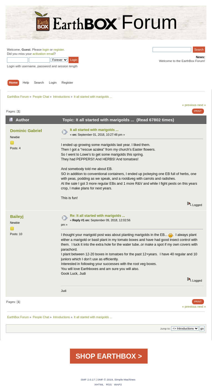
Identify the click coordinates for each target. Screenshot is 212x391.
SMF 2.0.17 (88, 379)
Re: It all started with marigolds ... (97, 216)
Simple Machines (124, 379)
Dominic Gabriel (26, 130)
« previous (189, 105)
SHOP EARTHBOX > (108, 356)
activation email (43, 53)
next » (201, 105)
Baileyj (16, 216)
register (59, 49)
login (45, 49)
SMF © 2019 (105, 379)
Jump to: (165, 328)
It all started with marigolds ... (94, 130)
